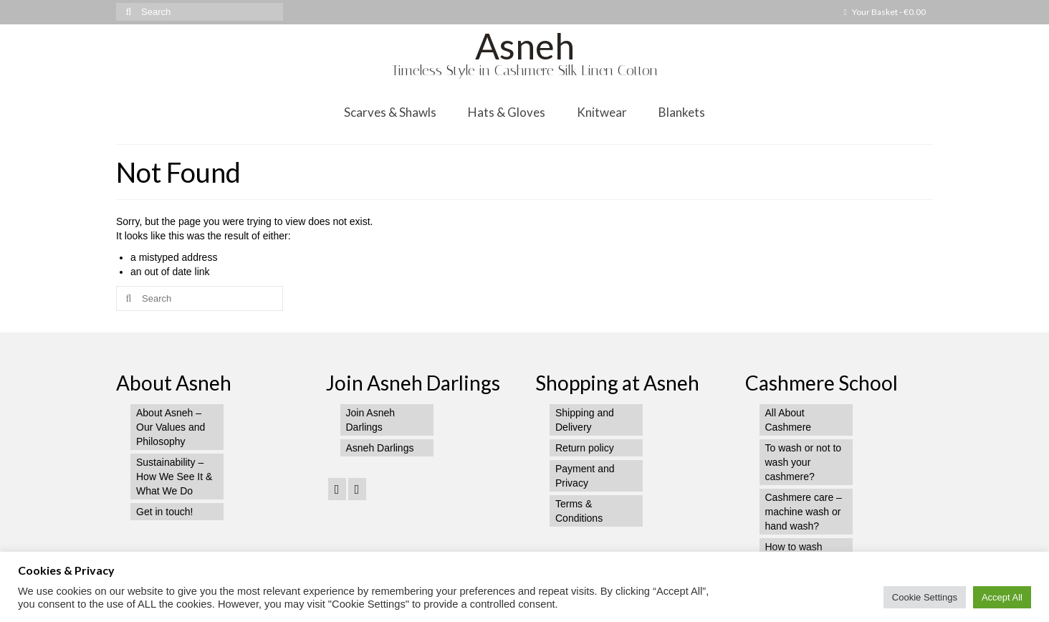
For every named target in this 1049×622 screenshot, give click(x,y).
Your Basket (885, 11)
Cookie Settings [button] (924, 597)
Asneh (525, 45)
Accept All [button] (1002, 597)
